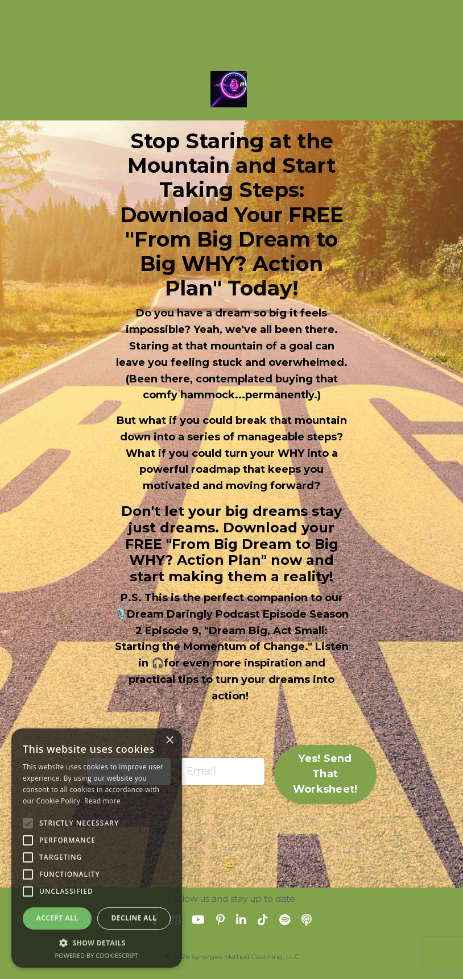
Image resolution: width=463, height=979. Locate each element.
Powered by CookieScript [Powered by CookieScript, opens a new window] (97, 955)
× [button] (169, 740)
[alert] (96, 848)
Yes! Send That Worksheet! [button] (325, 773)
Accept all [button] (57, 918)
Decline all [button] (134, 918)
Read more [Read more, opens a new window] (102, 801)
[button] (97, 942)
